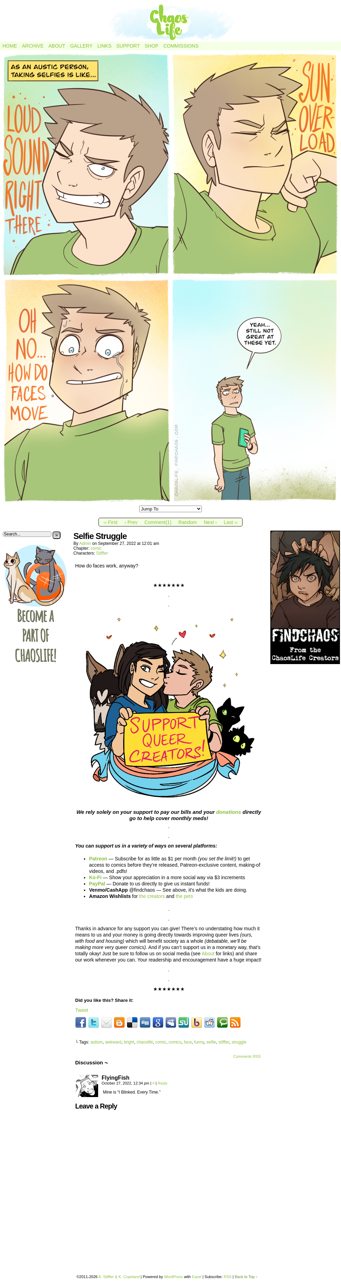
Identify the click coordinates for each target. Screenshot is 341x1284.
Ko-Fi (95, 877)
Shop (152, 46)
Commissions (180, 46)
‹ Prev (131, 522)
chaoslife (144, 1042)
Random (188, 522)
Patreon (98, 858)
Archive (32, 46)
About (56, 46)
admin (85, 543)
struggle (238, 1042)
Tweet (81, 1010)
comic (95, 548)
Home (9, 46)
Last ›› (231, 522)
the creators (152, 896)
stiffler (224, 1042)
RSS (228, 1277)
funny (199, 1042)
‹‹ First (110, 522)
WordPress (173, 1277)
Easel (196, 1277)
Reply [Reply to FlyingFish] (162, 1083)
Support (128, 46)
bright (129, 1042)
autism (96, 1042)
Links (104, 46)
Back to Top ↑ (246, 1277)
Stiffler (102, 553)
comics (174, 1042)
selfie (211, 1042)
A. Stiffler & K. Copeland (119, 1277)
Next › (210, 522)
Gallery (81, 46)
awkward (113, 1042)
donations (228, 812)
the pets (184, 896)
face (188, 1042)
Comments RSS (247, 1056)
